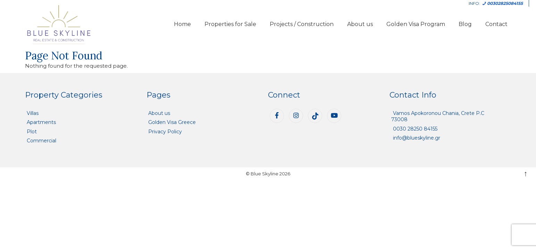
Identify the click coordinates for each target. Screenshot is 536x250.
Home (182, 24)
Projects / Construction (302, 24)
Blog (465, 24)
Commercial (41, 141)
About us (360, 24)
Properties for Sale (230, 24)
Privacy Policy (165, 131)
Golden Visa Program (415, 24)
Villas (33, 113)
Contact (496, 24)
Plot (32, 131)
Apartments (41, 122)
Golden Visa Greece (172, 122)
